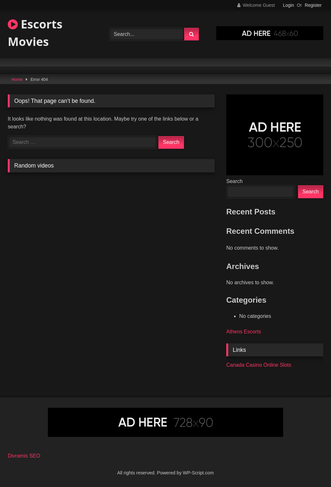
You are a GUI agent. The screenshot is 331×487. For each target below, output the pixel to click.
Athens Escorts (243, 331)
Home (17, 79)
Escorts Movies (35, 32)
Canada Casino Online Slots (258, 365)
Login (288, 5)
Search (234, 181)
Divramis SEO (24, 456)
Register (313, 5)
